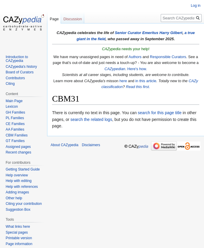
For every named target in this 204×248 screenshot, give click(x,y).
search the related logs (91, 119)
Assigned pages (18, 147)
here (123, 81)
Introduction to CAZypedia (17, 59)
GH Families (15, 112)
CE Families (15, 124)
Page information (19, 244)
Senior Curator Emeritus (136, 33)
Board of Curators (20, 72)
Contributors (15, 78)
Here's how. (137, 69)
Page (54, 19)
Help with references (22, 187)
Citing (10, 84)
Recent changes (18, 152)
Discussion (72, 19)
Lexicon (12, 106)
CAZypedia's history (21, 67)
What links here (18, 227)
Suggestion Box (18, 209)
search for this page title (160, 112)
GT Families (15, 141)
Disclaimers (91, 145)
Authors (134, 57)
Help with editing (18, 181)
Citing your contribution (24, 204)
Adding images (17, 192)
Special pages (17, 232)
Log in (195, 6)
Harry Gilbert (170, 33)
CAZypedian (115, 69)
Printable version (19, 238)
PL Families (15, 118)
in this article (145, 81)
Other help (14, 198)
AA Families (15, 129)
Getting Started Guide (23, 169)
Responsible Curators (168, 57)
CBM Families (17, 135)
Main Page (14, 101)
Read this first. (138, 87)
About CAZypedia (64, 145)
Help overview (17, 175)
